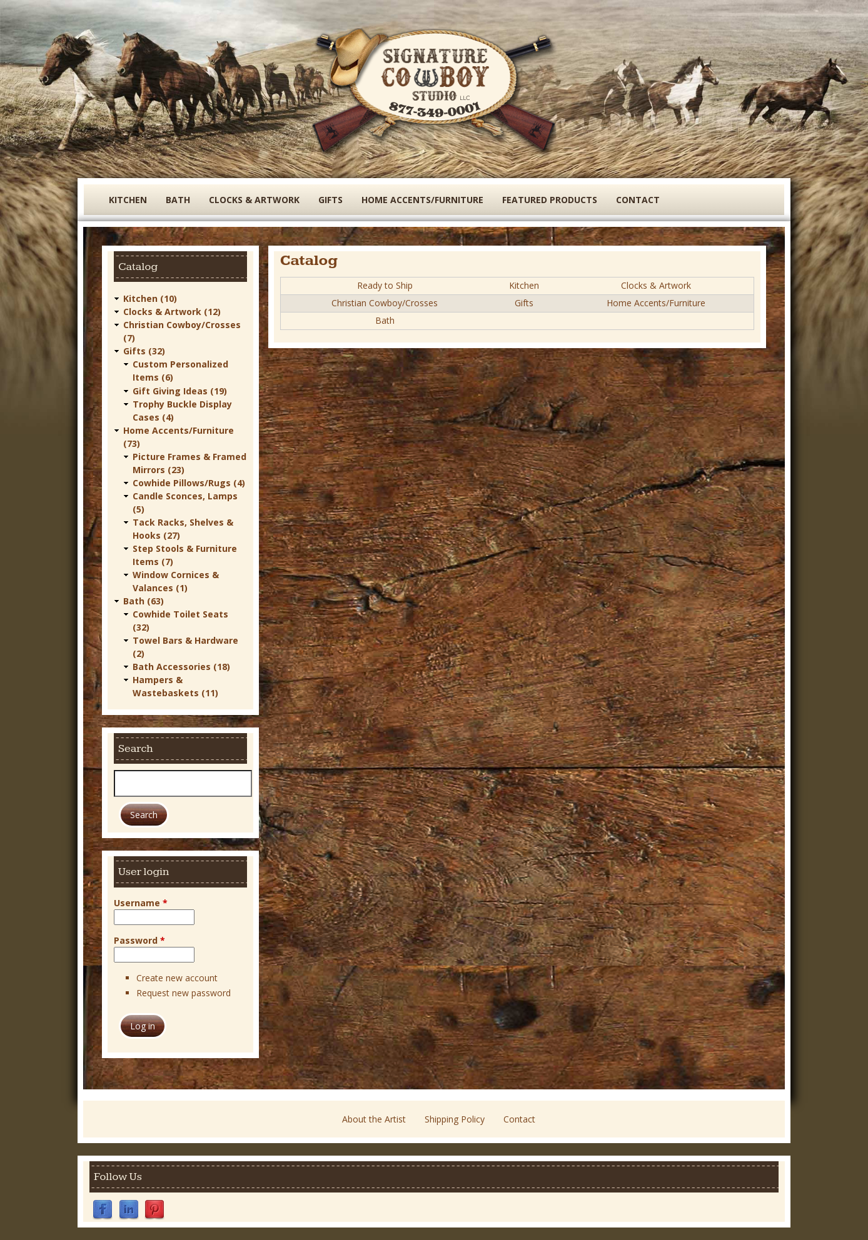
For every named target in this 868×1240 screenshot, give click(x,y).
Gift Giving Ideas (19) (180, 390)
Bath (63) (143, 600)
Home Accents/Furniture (422, 200)
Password (139, 940)
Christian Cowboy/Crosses (384, 303)
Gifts (330, 200)
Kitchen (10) (150, 298)
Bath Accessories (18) (181, 666)
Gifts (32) (144, 351)
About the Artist (374, 1119)
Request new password (183, 993)
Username (141, 902)
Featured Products (549, 200)
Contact (638, 200)
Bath (178, 200)
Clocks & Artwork (254, 200)
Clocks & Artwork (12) (172, 312)
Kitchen (128, 200)
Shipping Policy (455, 1119)
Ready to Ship (385, 285)
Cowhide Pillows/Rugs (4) (189, 482)
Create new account (177, 977)
